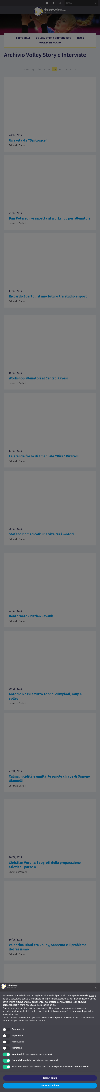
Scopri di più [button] (50, 1078)
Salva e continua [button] (50, 1085)
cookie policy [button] (48, 1005)
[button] (95, 987)
